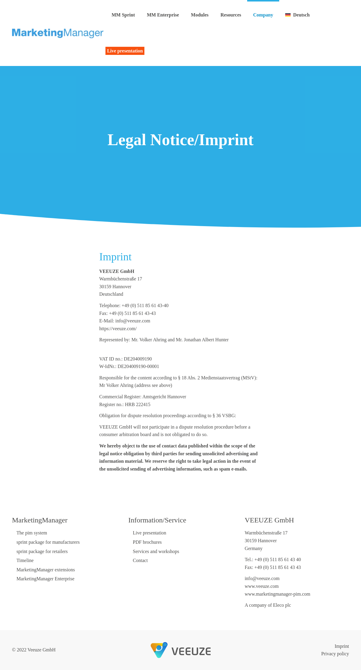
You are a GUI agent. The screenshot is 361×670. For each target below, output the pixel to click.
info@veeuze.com (262, 578)
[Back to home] (58, 33)
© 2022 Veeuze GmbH (34, 649)
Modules (200, 14)
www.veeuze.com (262, 586)
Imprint (342, 646)
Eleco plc (282, 605)
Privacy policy (335, 653)
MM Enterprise (163, 14)
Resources (230, 14)
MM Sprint (123, 14)
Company (263, 14)
